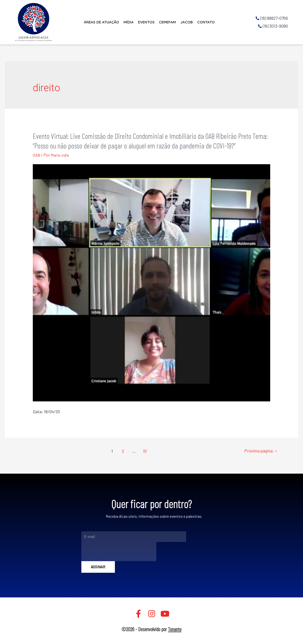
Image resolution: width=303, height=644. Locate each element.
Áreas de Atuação (101, 22)
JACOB (186, 22)
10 (144, 451)
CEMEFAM (167, 22)
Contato (206, 22)
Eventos (146, 22)
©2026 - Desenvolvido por (151, 629)
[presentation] (118, 551)
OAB (36, 154)
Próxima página (260, 451)
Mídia (129, 22)
